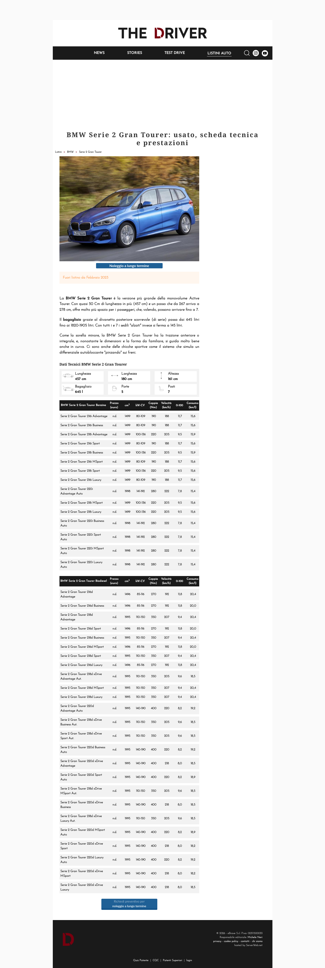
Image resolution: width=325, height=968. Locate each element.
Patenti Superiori (172, 960)
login (189, 960)
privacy (217, 941)
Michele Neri (255, 937)
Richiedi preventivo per (129, 903)
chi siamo (257, 941)
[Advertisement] (162, 93)
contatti (245, 941)
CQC (156, 960)
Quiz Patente (140, 960)
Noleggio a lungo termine (129, 265)
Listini (58, 152)
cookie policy (231, 941)
